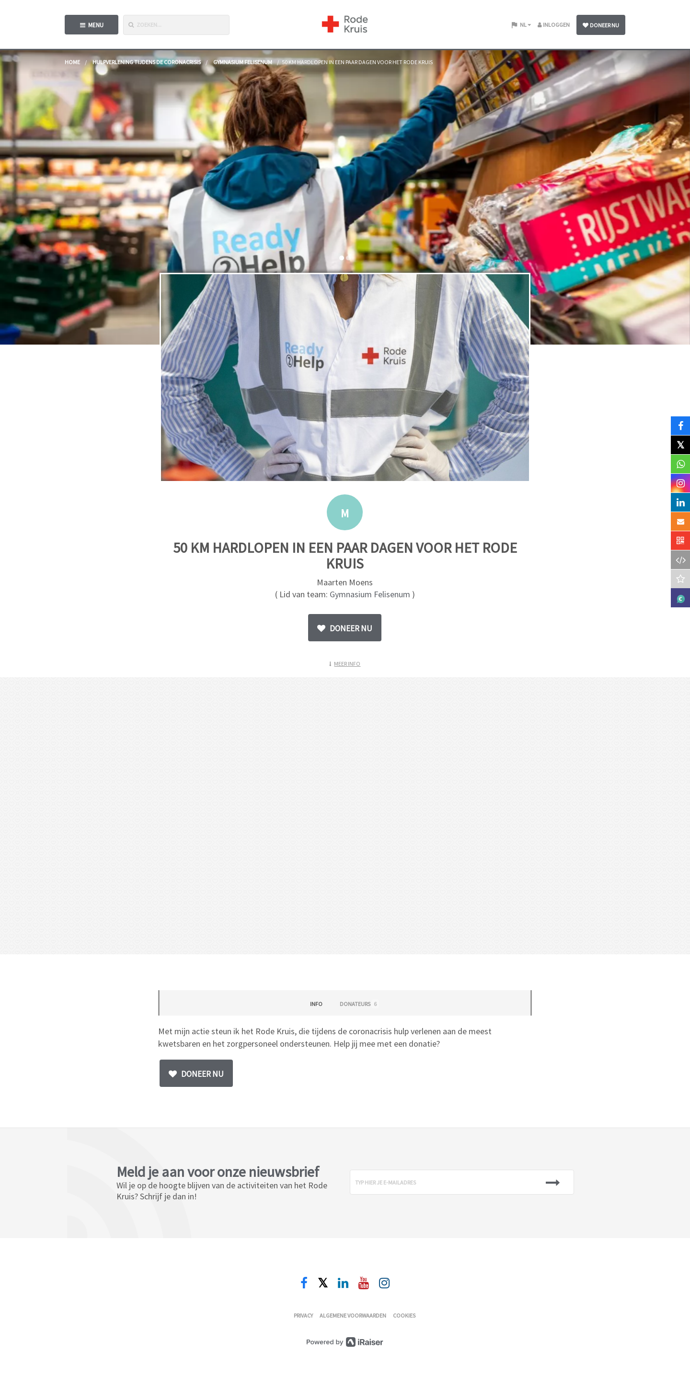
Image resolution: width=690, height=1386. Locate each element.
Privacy (303, 1315)
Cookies (404, 1315)
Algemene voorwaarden (353, 1315)
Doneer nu (601, 25)
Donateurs (359, 1003)
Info (316, 1003)
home (72, 62)
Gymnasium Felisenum (242, 62)
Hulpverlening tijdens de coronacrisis (146, 62)
